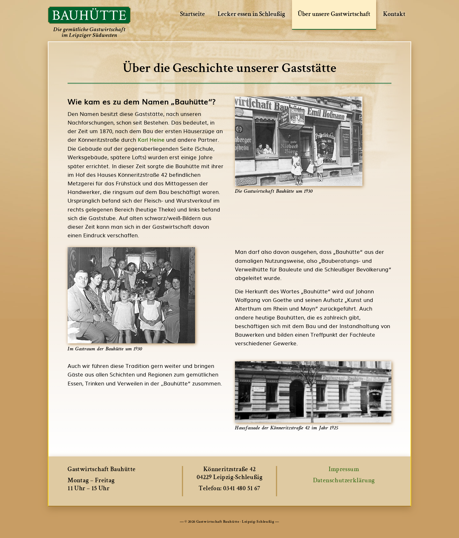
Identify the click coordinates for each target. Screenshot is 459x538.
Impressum (344, 470)
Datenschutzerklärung (344, 481)
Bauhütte (89, 22)
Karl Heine (151, 139)
